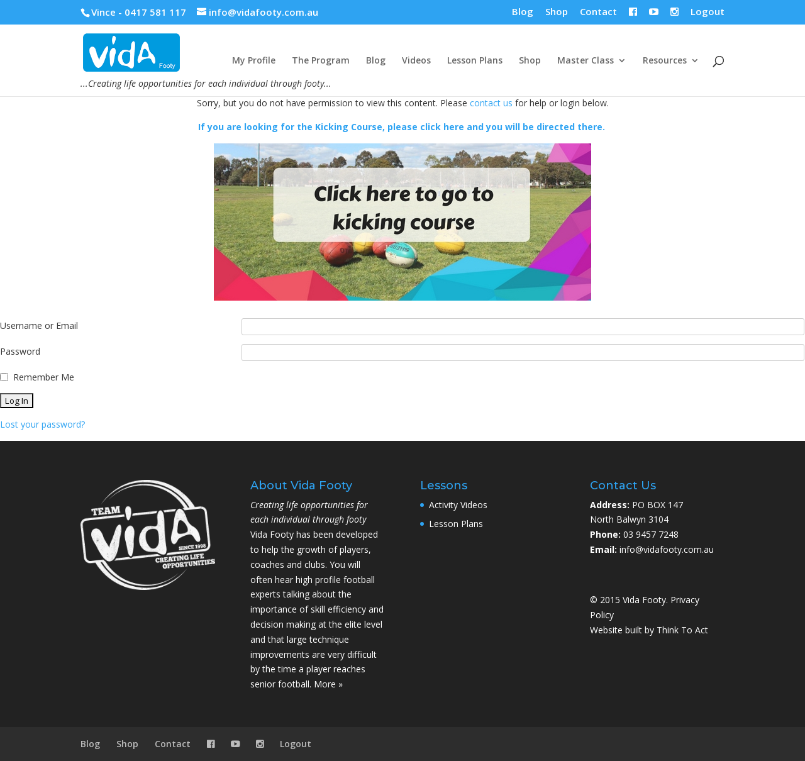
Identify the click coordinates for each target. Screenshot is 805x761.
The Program (321, 61)
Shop (556, 12)
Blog (522, 12)
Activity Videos (458, 505)
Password (20, 351)
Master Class (585, 61)
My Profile (253, 61)
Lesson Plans (474, 61)
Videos (416, 61)
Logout (707, 12)
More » (328, 684)
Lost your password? (42, 424)
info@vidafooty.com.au (666, 549)
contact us (491, 103)
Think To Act (682, 630)
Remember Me (43, 377)
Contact (598, 12)
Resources (665, 61)
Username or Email (39, 325)
